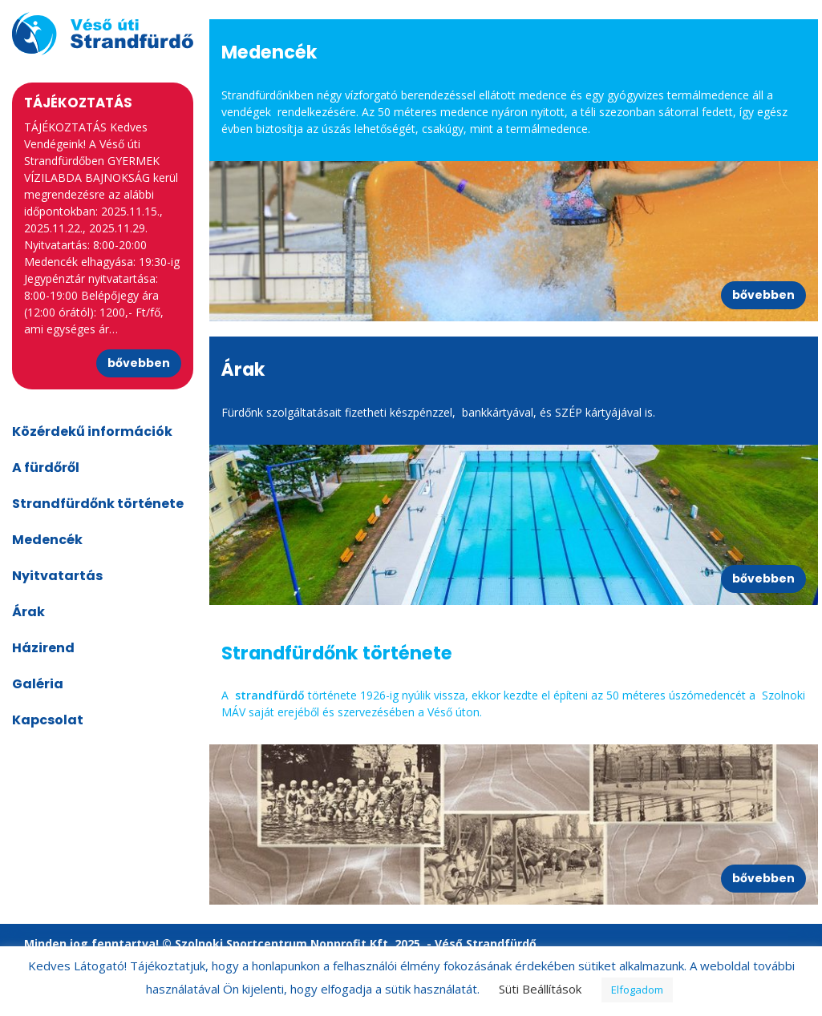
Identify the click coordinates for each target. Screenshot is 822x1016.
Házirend (43, 648)
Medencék (47, 539)
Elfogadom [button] (637, 989)
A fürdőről (45, 467)
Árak (28, 612)
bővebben (138, 363)
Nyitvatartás (57, 575)
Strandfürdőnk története (98, 503)
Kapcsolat (47, 720)
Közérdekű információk (92, 431)
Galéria (37, 684)
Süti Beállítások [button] (540, 989)
